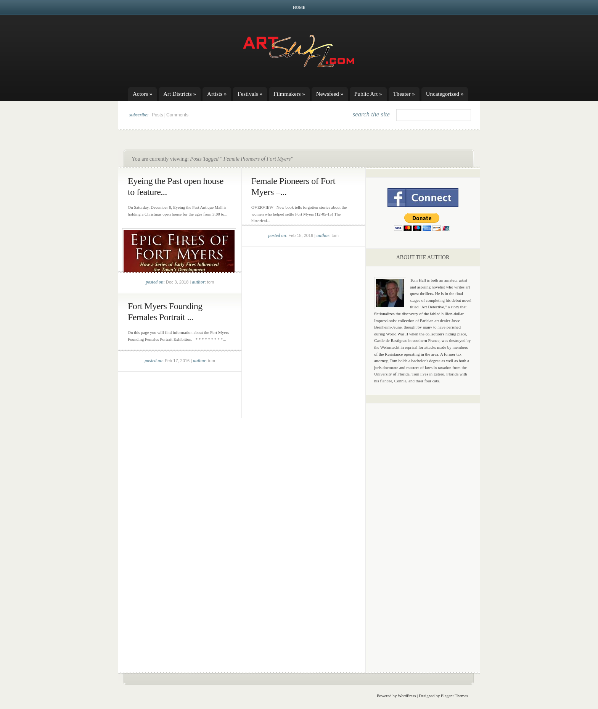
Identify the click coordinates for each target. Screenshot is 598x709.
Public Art (368, 94)
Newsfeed (329, 94)
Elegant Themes (454, 695)
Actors (142, 94)
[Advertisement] (423, 528)
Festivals (250, 94)
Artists (217, 94)
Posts (157, 115)
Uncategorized (445, 94)
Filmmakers (289, 94)
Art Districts (179, 94)
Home (299, 7)
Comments (177, 115)
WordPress (407, 695)
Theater (404, 94)
